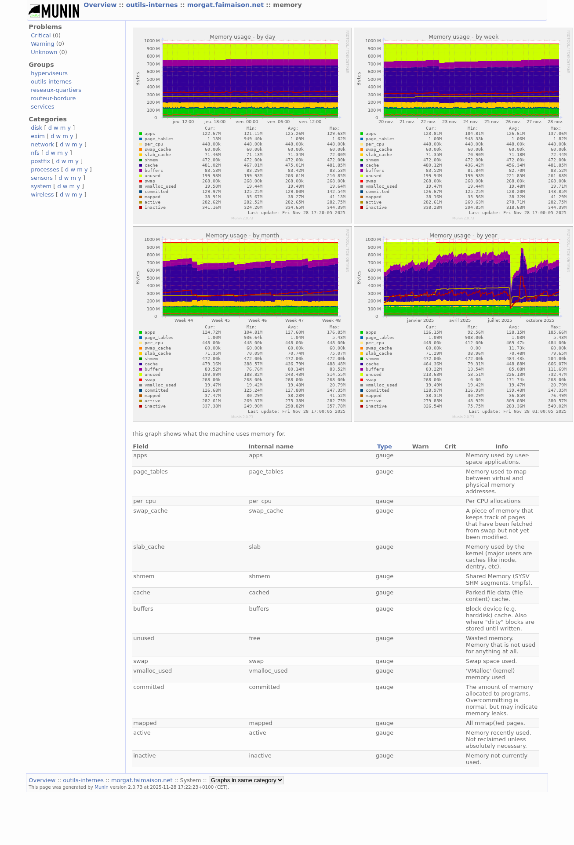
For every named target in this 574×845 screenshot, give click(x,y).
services (42, 106)
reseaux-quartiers (56, 90)
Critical (41, 35)
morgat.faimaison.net (226, 4)
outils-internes (153, 4)
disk (36, 127)
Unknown (44, 52)
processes (45, 169)
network (42, 144)
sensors (42, 178)
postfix (40, 161)
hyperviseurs (49, 73)
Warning (42, 43)
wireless (42, 194)
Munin (101, 787)
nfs (35, 152)
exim (38, 136)
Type (384, 446)
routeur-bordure (53, 98)
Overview (101, 4)
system (41, 186)
